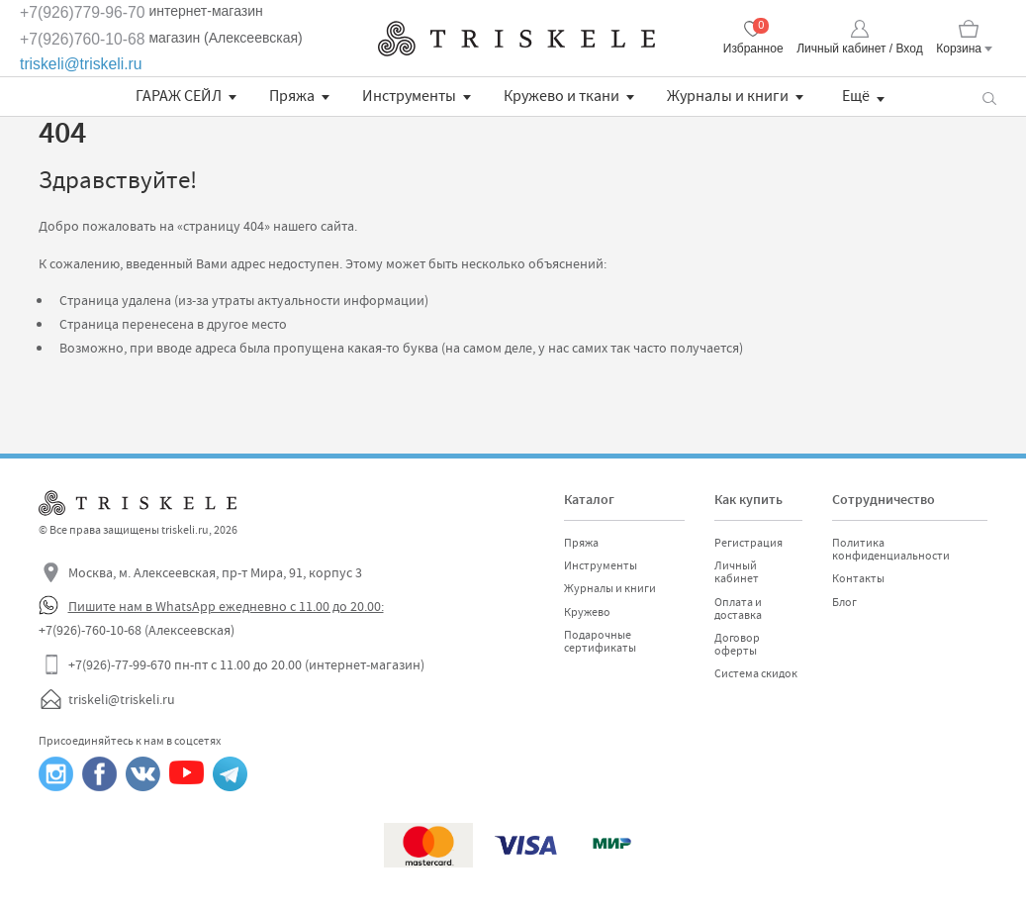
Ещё (856, 96)
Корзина (958, 48)
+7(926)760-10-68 (82, 39)
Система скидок (755, 673)
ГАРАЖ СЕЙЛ (179, 96)
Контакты (858, 578)
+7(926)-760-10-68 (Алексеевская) (136, 630)
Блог (844, 602)
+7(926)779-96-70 (82, 12)
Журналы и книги (728, 96)
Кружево (587, 612)
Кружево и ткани (561, 96)
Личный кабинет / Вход (859, 48)
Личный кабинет (736, 572)
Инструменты (409, 96)
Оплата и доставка (738, 608)
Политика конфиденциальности (891, 549)
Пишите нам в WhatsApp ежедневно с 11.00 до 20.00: (226, 606)
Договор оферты (737, 644)
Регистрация (748, 543)
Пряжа (292, 96)
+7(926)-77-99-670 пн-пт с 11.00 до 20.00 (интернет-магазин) (246, 664)
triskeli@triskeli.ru (81, 63)
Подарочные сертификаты (600, 641)
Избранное (753, 48)
